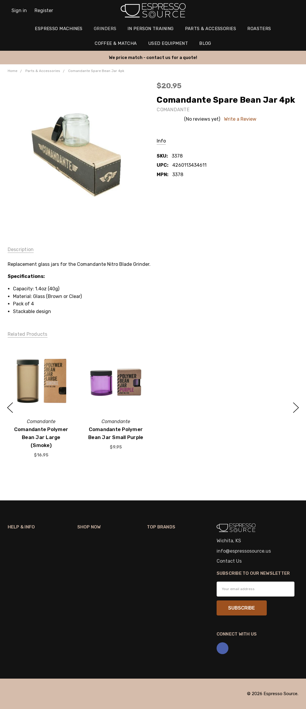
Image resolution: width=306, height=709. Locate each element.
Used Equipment (168, 43)
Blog (205, 43)
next (296, 408)
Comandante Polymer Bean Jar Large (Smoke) (41, 437)
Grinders (105, 28)
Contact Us (229, 561)
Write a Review (240, 119)
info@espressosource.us (244, 551)
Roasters (259, 28)
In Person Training (150, 28)
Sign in (19, 10)
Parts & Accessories (210, 28)
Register (44, 10)
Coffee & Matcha (116, 43)
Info (161, 141)
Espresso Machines (59, 28)
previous (10, 408)
